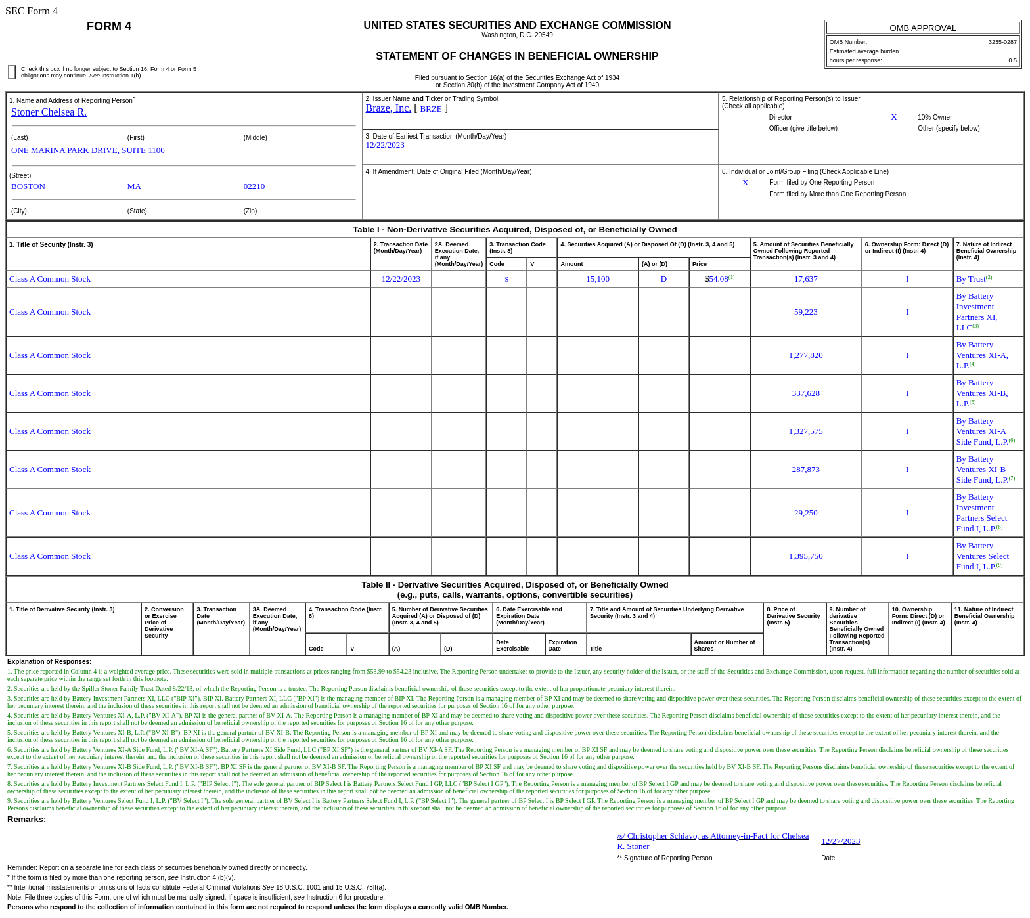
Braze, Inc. (389, 108)
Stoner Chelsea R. (49, 112)
